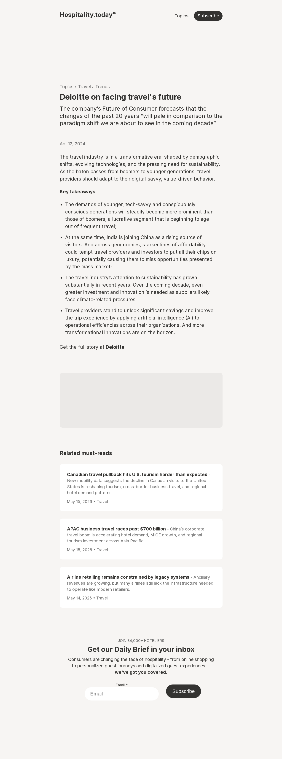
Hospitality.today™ (88, 14)
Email (121, 685)
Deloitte (115, 347)
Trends (102, 86)
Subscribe (208, 16)
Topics (181, 16)
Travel (84, 86)
